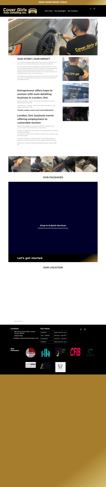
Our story (49, 11)
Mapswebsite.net (18, 321)
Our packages (60, 11)
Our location (73, 11)
